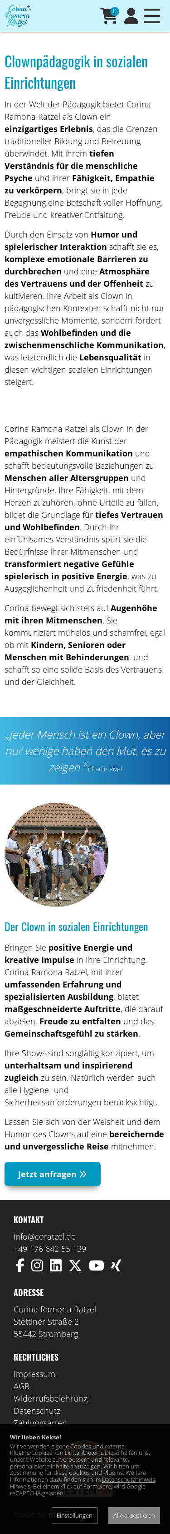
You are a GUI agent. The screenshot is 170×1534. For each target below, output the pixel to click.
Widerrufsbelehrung (50, 1398)
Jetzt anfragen (52, 1174)
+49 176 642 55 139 (50, 1248)
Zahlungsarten (40, 1423)
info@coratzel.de (45, 1236)
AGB (21, 1386)
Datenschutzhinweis (128, 1479)
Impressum (34, 1373)
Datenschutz (37, 1410)
